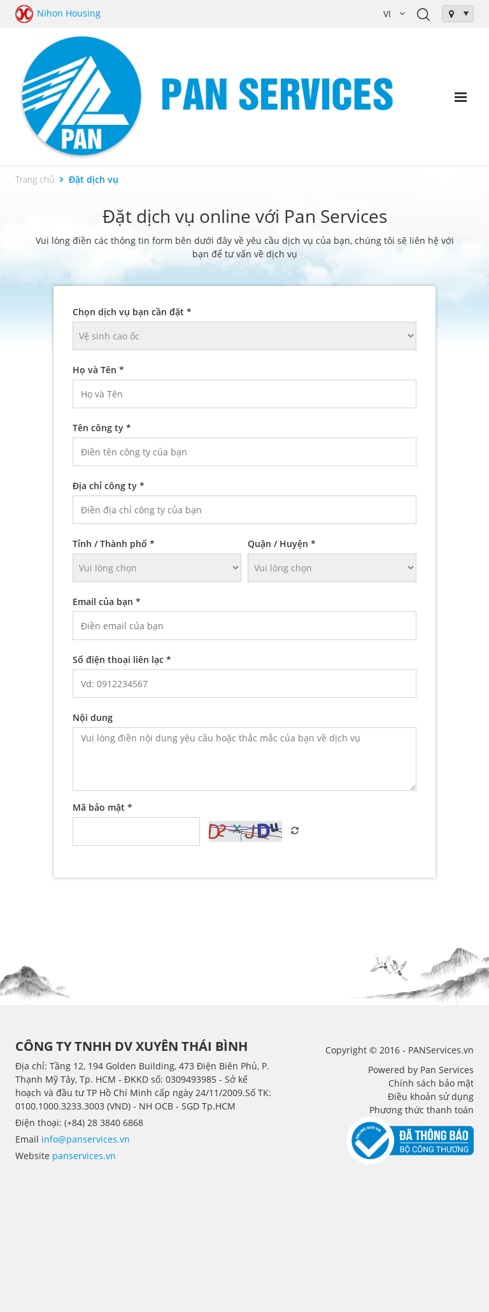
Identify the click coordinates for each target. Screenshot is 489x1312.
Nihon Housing (58, 14)
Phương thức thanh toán (421, 1110)
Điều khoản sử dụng (431, 1096)
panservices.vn (84, 1156)
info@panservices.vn (85, 1139)
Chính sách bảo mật (431, 1083)
